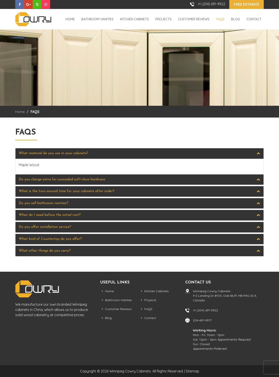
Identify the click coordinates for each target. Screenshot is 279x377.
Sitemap (192, 371)
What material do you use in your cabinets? (53, 153)
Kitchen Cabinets (134, 19)
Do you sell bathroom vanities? (43, 203)
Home (70, 19)
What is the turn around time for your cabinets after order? (66, 191)
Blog (235, 19)
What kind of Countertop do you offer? (50, 239)
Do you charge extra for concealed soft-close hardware (62, 179)
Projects (163, 19)
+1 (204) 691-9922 (211, 4)
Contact (254, 19)
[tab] (139, 153)
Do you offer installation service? (45, 227)
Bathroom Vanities (97, 19)
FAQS (220, 19)
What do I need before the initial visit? (50, 215)
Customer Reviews (193, 19)
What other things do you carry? (45, 250)
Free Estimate (246, 4)
